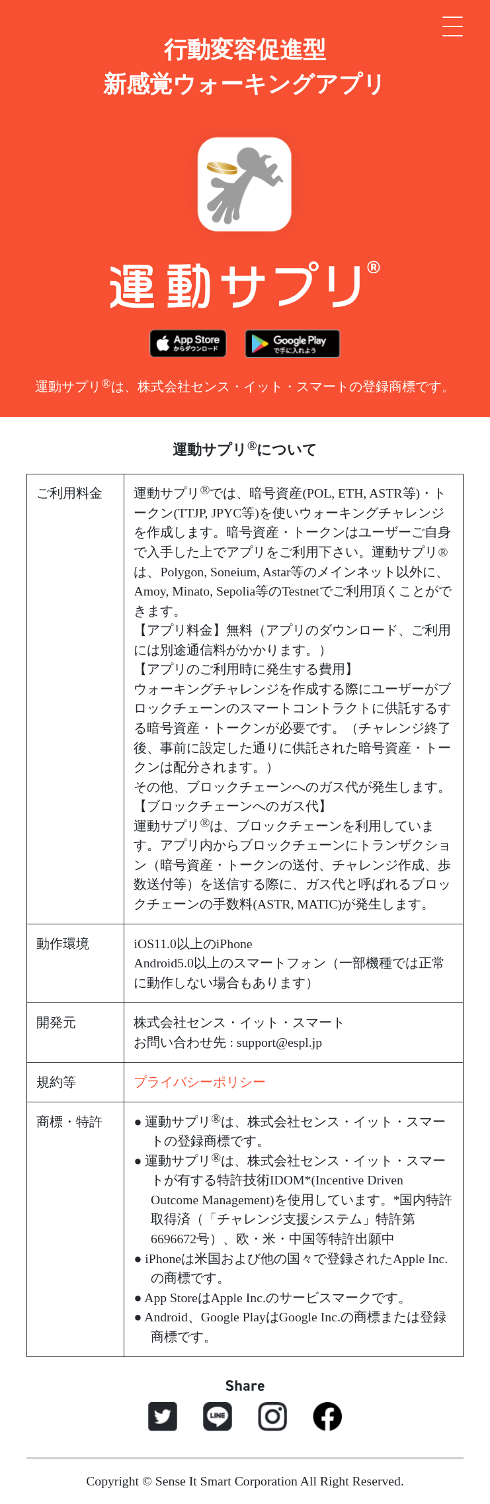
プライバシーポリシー (200, 1082)
